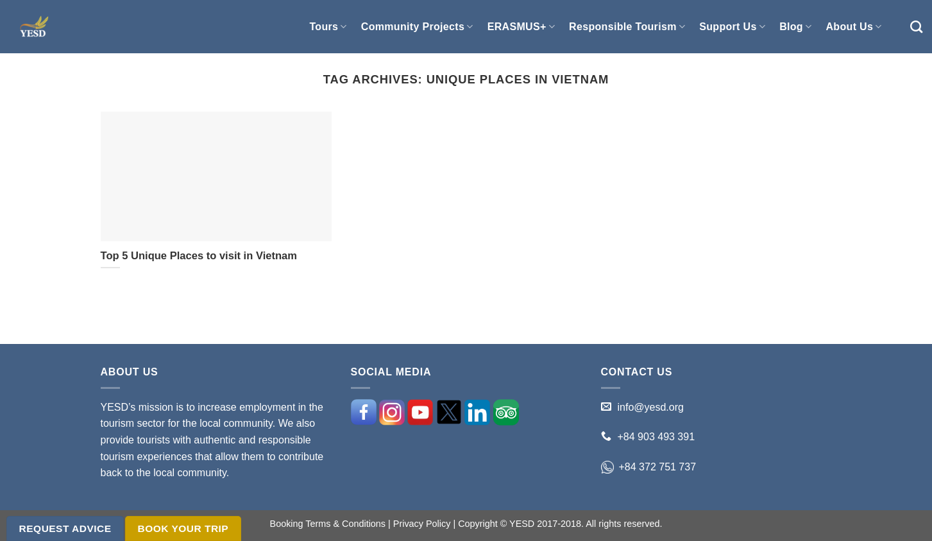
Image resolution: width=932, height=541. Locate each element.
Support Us (732, 27)
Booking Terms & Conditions (328, 524)
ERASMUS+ (521, 27)
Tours (327, 27)
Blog (795, 27)
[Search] (916, 26)
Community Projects (417, 27)
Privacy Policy (422, 524)
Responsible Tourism (627, 27)
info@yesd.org (651, 407)
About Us (853, 27)
